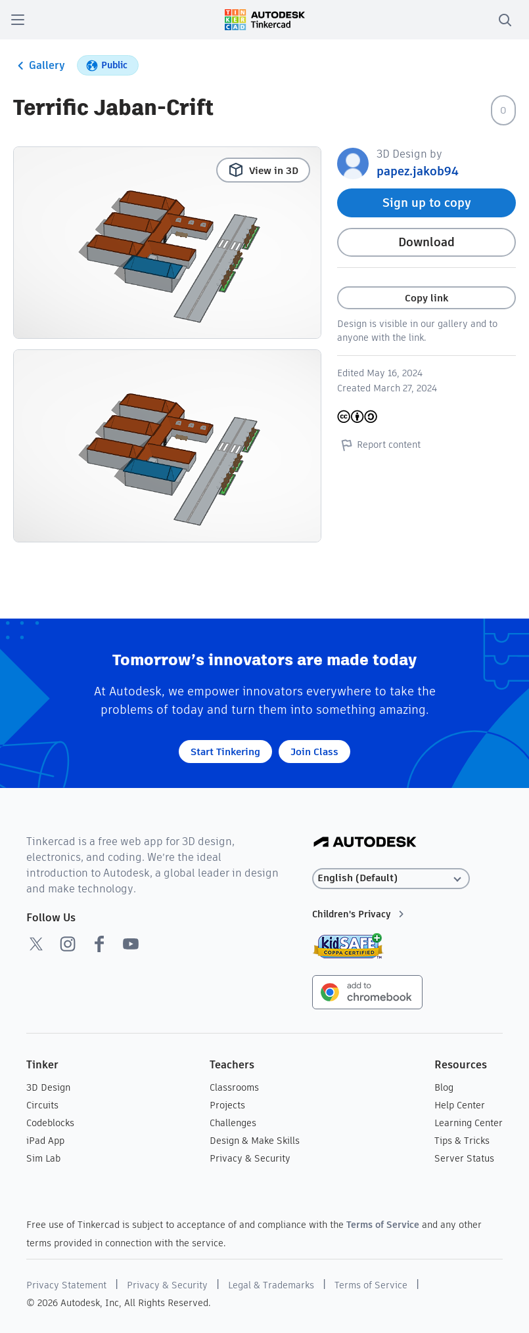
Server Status (464, 1158)
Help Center (459, 1105)
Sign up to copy (426, 202)
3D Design (48, 1087)
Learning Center (468, 1122)
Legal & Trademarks (271, 1285)
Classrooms (234, 1087)
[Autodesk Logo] (365, 843)
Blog (443, 1087)
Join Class (314, 751)
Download (426, 242)
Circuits (42, 1105)
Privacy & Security (250, 1158)
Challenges (233, 1122)
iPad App (45, 1140)
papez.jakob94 (418, 171)
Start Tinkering (225, 751)
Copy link (426, 298)
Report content (379, 444)
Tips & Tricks (462, 1140)
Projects (227, 1105)
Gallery (39, 66)
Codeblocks (50, 1122)
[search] (505, 20)
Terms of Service (382, 1224)
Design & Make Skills (255, 1140)
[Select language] (391, 878)
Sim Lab (43, 1158)
